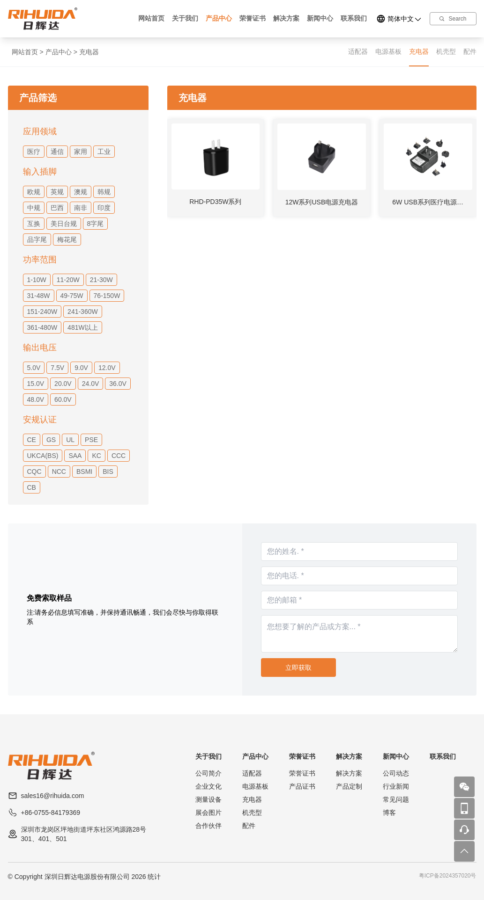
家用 (80, 151)
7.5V (57, 367)
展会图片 (208, 812)
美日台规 (64, 223)
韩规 (104, 192)
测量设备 (208, 799)
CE (31, 439)
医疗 (33, 151)
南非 (80, 207)
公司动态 (396, 773)
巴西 (57, 207)
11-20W (68, 279)
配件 (470, 51)
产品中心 (219, 18)
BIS (108, 471)
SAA (75, 455)
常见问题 (396, 799)
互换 (33, 223)
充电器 (89, 52)
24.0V (90, 383)
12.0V (107, 367)
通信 (57, 151)
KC (96, 455)
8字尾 (95, 223)
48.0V (36, 399)
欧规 (33, 192)
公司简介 (208, 773)
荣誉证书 (252, 18)
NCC (59, 471)
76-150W (107, 295)
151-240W (42, 311)
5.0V (34, 367)
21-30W (101, 279)
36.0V (118, 383)
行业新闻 (396, 786)
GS (51, 439)
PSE (91, 439)
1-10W (36, 279)
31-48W (38, 295)
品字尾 (37, 239)
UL (70, 439)
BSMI (84, 471)
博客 (389, 812)
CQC (34, 471)
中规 (33, 207)
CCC (119, 455)
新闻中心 (320, 18)
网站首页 (151, 18)
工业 (104, 151)
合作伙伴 (208, 825)
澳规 (80, 192)
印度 (104, 207)
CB (31, 487)
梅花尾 (67, 239)
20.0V (63, 383)
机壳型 (446, 51)
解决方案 (286, 18)
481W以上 (82, 327)
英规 (57, 192)
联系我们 (354, 18)
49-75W (71, 295)
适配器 (358, 51)
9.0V (81, 367)
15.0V (36, 383)
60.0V (63, 399)
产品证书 (302, 786)
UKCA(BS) (43, 455)
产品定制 (349, 786)
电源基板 (388, 51)
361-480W (42, 327)
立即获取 (298, 667)
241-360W (82, 311)
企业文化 (208, 786)
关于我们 (185, 18)
